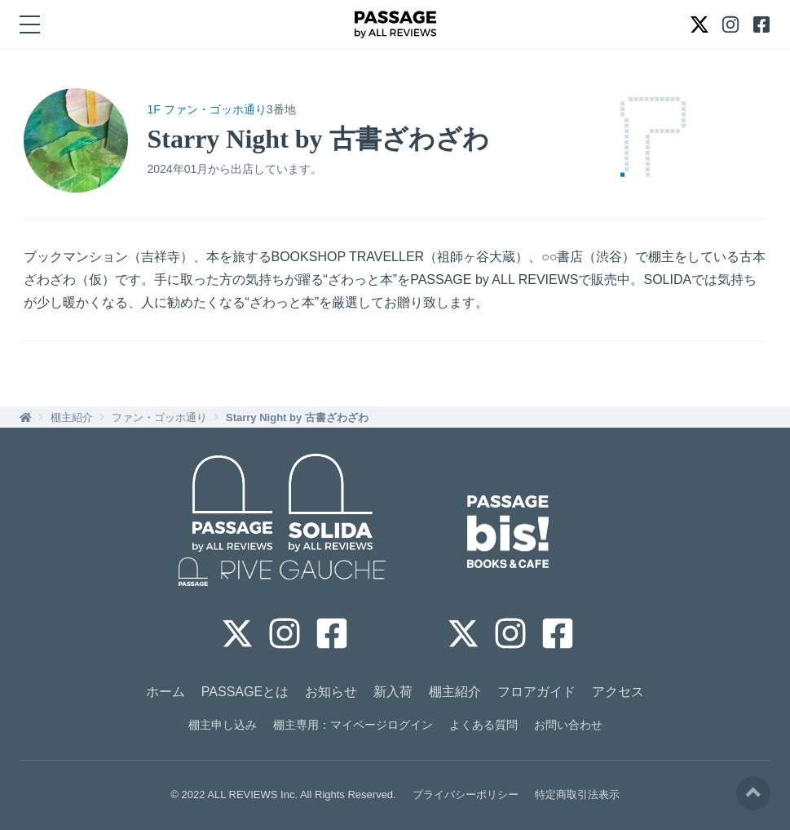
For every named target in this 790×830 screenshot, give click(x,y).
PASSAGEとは (245, 692)
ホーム (165, 692)
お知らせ (331, 692)
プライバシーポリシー (466, 794)
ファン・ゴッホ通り (159, 417)
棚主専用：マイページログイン (353, 724)
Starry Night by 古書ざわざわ (297, 417)
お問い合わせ (568, 724)
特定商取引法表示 (577, 794)
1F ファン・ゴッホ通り (207, 109)
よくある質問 (483, 724)
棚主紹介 (72, 417)
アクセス (618, 692)
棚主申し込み (222, 724)
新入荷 (393, 692)
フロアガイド (536, 692)
